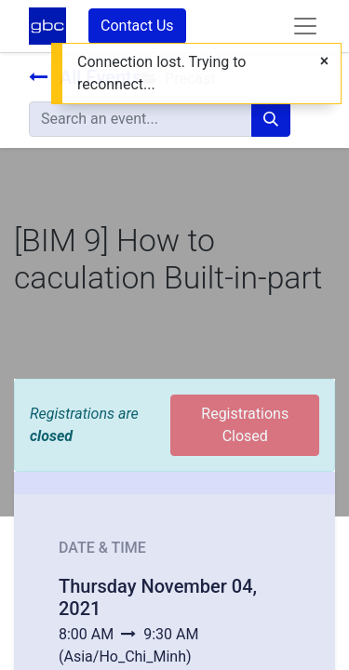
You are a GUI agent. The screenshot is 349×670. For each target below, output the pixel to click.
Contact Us (137, 25)
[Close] (324, 61)
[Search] (270, 119)
